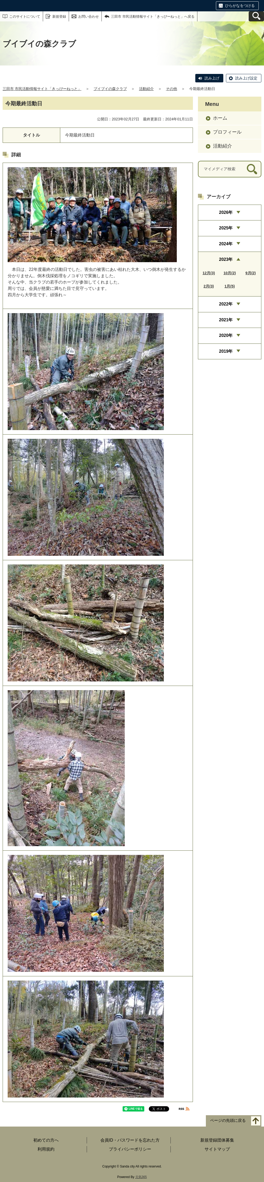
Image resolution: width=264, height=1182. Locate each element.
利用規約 (46, 1149)
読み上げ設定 (246, 78)
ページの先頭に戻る (228, 1120)
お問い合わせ (88, 16)
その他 (171, 89)
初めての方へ (46, 1140)
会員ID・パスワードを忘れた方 (130, 1140)
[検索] (252, 169)
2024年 (226, 244)
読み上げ (212, 78)
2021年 (226, 320)
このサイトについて (24, 16)
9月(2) (251, 273)
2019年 (226, 351)
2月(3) (208, 286)
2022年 (226, 304)
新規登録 (59, 16)
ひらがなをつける (240, 5)
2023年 (226, 259)
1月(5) (230, 286)
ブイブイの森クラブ (110, 89)
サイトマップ (217, 1149)
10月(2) (230, 273)
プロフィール (227, 132)
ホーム (220, 118)
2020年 (226, 335)
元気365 (141, 1177)
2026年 (226, 212)
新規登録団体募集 (217, 1140)
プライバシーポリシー (130, 1149)
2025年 (226, 228)
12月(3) (208, 273)
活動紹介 (146, 89)
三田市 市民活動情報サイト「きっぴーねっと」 (42, 89)
